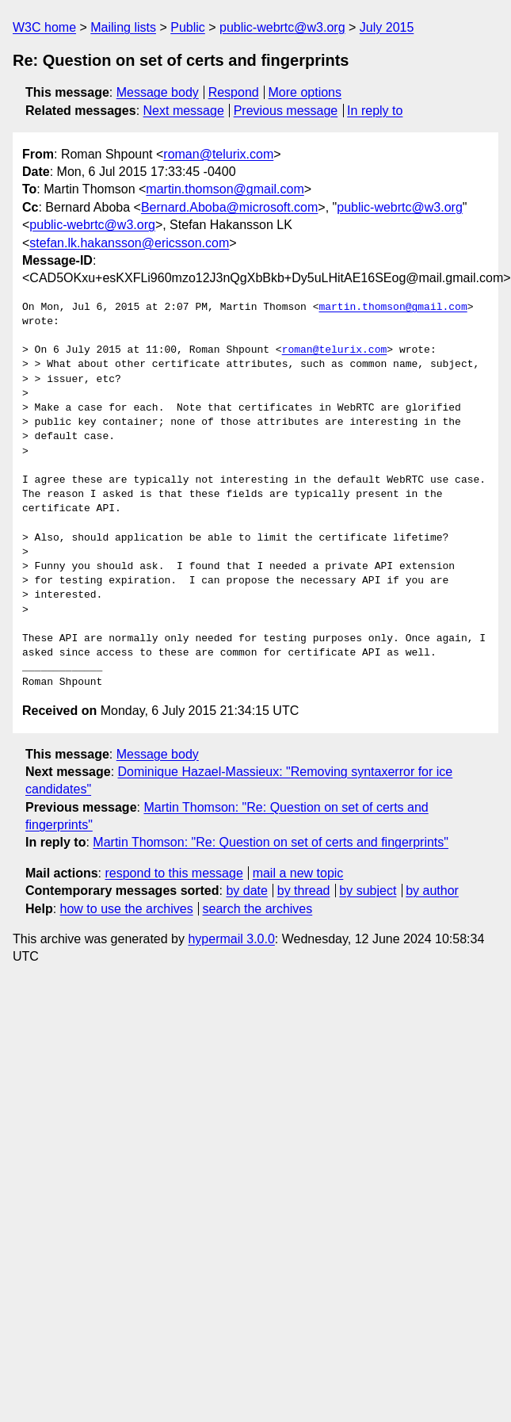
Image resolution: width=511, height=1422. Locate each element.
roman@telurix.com (218, 154)
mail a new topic (298, 873)
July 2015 (387, 27)
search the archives (258, 909)
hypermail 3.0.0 (231, 939)
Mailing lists (123, 27)
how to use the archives (126, 909)
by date (246, 890)
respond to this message (173, 873)
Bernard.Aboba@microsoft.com (229, 207)
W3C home (44, 27)
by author (432, 890)
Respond (233, 92)
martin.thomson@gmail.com (224, 189)
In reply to (374, 110)
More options (305, 92)
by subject (367, 890)
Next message (183, 110)
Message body (157, 92)
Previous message (286, 110)
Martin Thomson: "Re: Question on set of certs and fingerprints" (270, 842)
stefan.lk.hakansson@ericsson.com (129, 243)
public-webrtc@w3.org (282, 27)
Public (187, 27)
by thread (303, 890)
